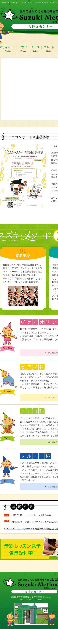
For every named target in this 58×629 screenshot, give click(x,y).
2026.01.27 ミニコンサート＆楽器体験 (31, 515)
